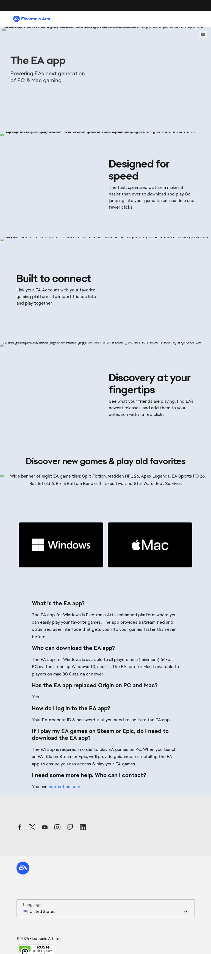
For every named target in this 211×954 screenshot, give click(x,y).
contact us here (64, 787)
